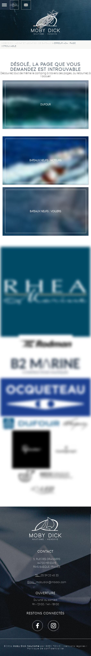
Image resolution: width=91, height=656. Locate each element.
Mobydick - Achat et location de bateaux (26, 43)
